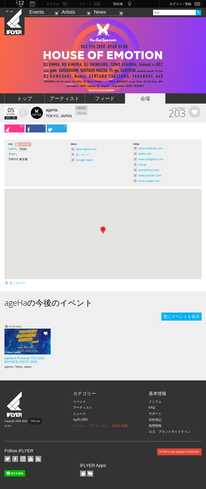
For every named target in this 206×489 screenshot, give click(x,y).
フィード (105, 98)
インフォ (155, 401)
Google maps (84, 160)
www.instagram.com (150, 159)
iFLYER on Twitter (7, 459)
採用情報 (155, 425)
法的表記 (155, 419)
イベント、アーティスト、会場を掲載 (100, 425)
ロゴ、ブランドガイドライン (170, 431)
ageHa (12, 148)
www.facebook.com (150, 148)
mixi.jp (142, 164)
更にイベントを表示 (181, 316)
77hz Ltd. (35, 421)
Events (36, 12)
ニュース (79, 413)
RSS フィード (38, 459)
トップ (24, 98)
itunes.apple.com (149, 180)
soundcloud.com (148, 170)
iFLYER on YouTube (31, 459)
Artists (68, 12)
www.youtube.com (149, 175)
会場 (145, 98)
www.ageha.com (86, 149)
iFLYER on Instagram (23, 459)
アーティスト (65, 98)
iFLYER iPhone (83, 474)
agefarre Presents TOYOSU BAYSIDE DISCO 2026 (24, 360)
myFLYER (80, 419)
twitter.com (145, 153)
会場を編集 (25, 144)
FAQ (152, 407)
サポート (155, 413)
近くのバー (83, 154)
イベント (79, 401)
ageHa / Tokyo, (18, 366)
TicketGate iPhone (90, 474)
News (100, 12)
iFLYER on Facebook (15, 459)
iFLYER (15, 404)
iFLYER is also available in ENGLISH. (179, 451)
